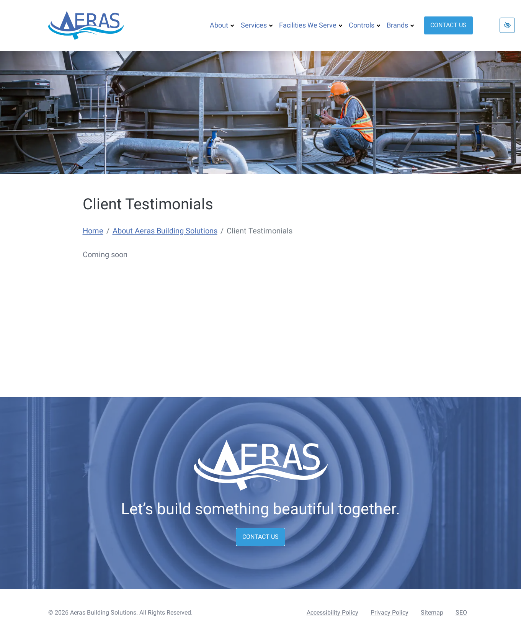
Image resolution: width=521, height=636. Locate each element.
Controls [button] (365, 25)
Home (93, 230)
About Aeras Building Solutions (165, 230)
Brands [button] (400, 25)
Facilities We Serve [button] (311, 25)
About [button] (222, 25)
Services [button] (257, 25)
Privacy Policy (389, 612)
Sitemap (432, 612)
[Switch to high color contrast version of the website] (507, 25)
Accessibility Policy (332, 612)
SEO (461, 612)
